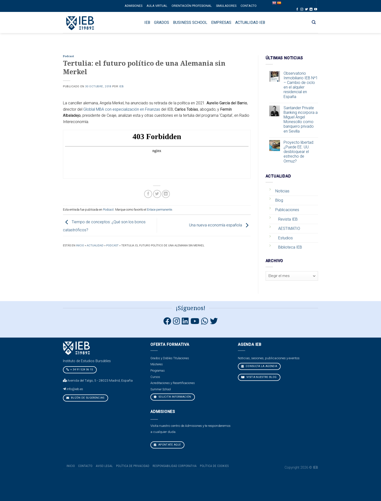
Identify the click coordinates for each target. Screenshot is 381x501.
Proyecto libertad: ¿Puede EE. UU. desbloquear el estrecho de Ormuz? (299, 151)
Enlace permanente (159, 209)
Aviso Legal (104, 466)
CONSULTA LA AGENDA (259, 366)
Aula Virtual (157, 6)
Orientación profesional (192, 6)
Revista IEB (288, 219)
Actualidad (95, 245)
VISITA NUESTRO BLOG (259, 377)
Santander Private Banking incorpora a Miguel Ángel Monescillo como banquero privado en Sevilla (301, 120)
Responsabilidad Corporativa (175, 466)
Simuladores (226, 6)
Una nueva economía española (220, 225)
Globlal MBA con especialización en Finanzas (121, 109)
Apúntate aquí (167, 444)
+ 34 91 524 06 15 (79, 369)
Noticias (282, 191)
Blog (279, 200)
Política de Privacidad (132, 466)
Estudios (285, 238)
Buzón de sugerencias (85, 397)
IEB (121, 86)
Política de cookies (214, 466)
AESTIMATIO (289, 228)
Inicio (80, 245)
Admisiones (133, 6)
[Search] (314, 22)
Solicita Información (172, 396)
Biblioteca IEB (290, 247)
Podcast (68, 56)
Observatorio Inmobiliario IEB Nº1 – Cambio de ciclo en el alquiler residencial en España (301, 85)
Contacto (249, 6)
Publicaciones (287, 209)
